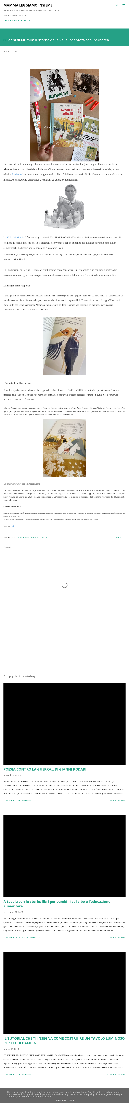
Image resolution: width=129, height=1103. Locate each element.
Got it (71, 1100)
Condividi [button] (117, 537)
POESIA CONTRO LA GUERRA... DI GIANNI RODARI (44, 769)
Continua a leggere (115, 800)
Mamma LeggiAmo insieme (27, 5)
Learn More (61, 1100)
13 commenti (23, 800)
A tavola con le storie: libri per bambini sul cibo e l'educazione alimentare (56, 903)
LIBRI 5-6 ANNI (23, 537)
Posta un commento (28, 937)
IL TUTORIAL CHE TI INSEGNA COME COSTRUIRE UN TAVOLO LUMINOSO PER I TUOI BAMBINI (64, 1040)
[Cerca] (117, 5)
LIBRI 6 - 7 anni (39, 537)
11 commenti (23, 1074)
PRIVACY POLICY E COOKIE (17, 20)
